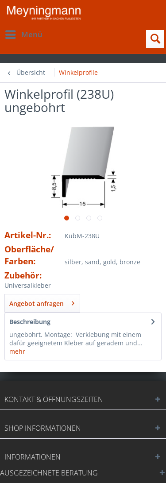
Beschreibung (29, 321)
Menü (23, 33)
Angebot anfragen (41, 302)
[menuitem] (23, 34)
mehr (17, 351)
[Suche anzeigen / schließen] (155, 39)
